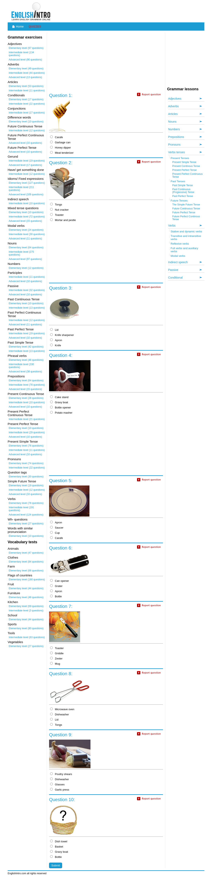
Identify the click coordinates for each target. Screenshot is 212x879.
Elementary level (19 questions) (26, 485)
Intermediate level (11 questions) (27, 90)
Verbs (172, 225)
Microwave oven (62, 709)
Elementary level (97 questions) (26, 48)
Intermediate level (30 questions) (27, 234)
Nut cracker (59, 209)
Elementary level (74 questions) (26, 463)
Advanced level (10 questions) (25, 142)
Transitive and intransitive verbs (186, 237)
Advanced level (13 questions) (25, 77)
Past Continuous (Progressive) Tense (183, 191)
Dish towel (58, 841)
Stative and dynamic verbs (186, 231)
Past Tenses (178, 181)
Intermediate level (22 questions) (27, 103)
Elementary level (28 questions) (26, 398)
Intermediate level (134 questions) (21, 54)
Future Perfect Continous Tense (186, 218)
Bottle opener (60, 407)
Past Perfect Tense (182, 196)
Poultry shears (61, 774)
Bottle (56, 596)
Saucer (56, 527)
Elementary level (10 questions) (26, 121)
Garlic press (59, 789)
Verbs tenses (176, 152)
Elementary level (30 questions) (26, 476)
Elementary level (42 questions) (26, 346)
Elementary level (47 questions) (26, 552)
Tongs (56, 204)
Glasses (57, 784)
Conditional (175, 277)
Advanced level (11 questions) (25, 238)
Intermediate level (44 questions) (27, 72)
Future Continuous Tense (186, 208)
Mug (55, 663)
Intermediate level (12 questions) (27, 130)
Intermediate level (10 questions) (27, 203)
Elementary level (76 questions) (26, 445)
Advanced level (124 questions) (26, 514)
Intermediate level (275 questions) (21, 253)
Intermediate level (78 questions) (27, 384)
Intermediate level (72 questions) (27, 216)
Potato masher (61, 412)
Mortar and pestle (63, 220)
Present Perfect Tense (184, 170)
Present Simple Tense (184, 162)
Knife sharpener (62, 335)
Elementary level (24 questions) (26, 229)
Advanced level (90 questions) (25, 59)
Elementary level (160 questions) (27, 579)
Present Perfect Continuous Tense (187, 175)
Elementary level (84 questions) (26, 561)
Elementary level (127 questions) (27, 182)
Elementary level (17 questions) (26, 99)
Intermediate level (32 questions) (27, 290)
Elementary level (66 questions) (26, 570)
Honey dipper (60, 147)
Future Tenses (179, 200)
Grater (56, 586)
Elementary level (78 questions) (26, 503)
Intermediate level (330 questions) (21, 366)
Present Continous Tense (186, 166)
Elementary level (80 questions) (26, 628)
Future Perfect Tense (183, 212)
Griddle (57, 653)
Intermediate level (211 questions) (21, 189)
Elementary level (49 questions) (26, 68)
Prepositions (176, 137)
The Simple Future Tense (186, 204)
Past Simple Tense (182, 185)
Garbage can (60, 142)
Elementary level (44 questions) (26, 588)
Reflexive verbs (180, 243)
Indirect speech (178, 262)
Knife (55, 345)
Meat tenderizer (61, 152)
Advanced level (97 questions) (25, 259)
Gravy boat (59, 402)
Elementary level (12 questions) (26, 268)
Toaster (57, 214)
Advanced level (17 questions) (25, 165)
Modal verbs (178, 255)
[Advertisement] (129, 11)
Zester (56, 658)
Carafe (56, 137)
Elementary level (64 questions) (26, 247)
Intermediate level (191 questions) (21, 509)
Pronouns (174, 144)
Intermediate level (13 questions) (27, 307)
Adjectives (174, 98)
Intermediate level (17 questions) (27, 112)
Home (20, 26)
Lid (54, 329)
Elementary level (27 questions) (26, 523)
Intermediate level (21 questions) (27, 419)
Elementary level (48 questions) (26, 360)
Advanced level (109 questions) (26, 194)
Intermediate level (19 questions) (27, 160)
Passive (173, 270)
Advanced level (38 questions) (25, 371)
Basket (56, 846)
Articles (173, 114)
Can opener (59, 580)
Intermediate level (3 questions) (26, 610)
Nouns (172, 121)
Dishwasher (59, 714)
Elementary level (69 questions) (26, 606)
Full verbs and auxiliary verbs (184, 250)
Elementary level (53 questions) (26, 86)
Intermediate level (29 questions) (27, 432)
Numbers (174, 129)
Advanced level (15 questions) (25, 221)
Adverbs (173, 106)
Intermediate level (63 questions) (27, 637)
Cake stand (59, 397)
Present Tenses (180, 158)
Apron (56, 340)
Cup (55, 532)
